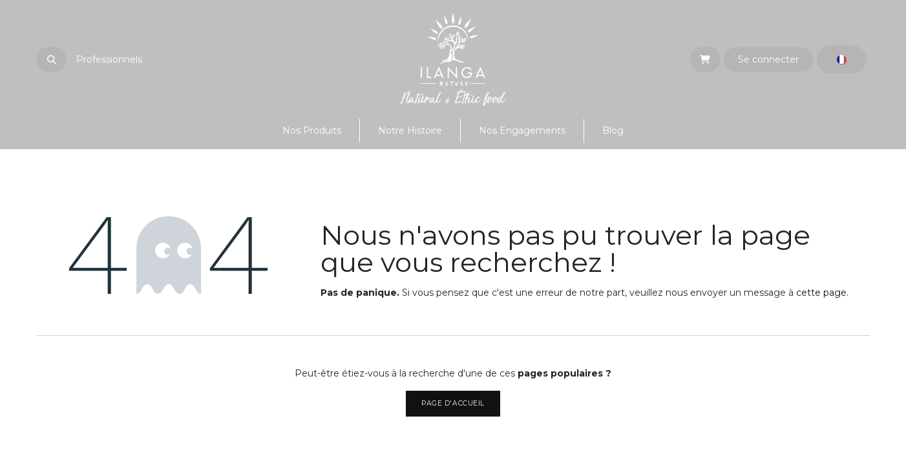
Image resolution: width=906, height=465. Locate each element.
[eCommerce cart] (705, 59)
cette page (821, 292)
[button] (51, 59)
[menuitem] (311, 131)
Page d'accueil (452, 403)
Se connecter (768, 59)
